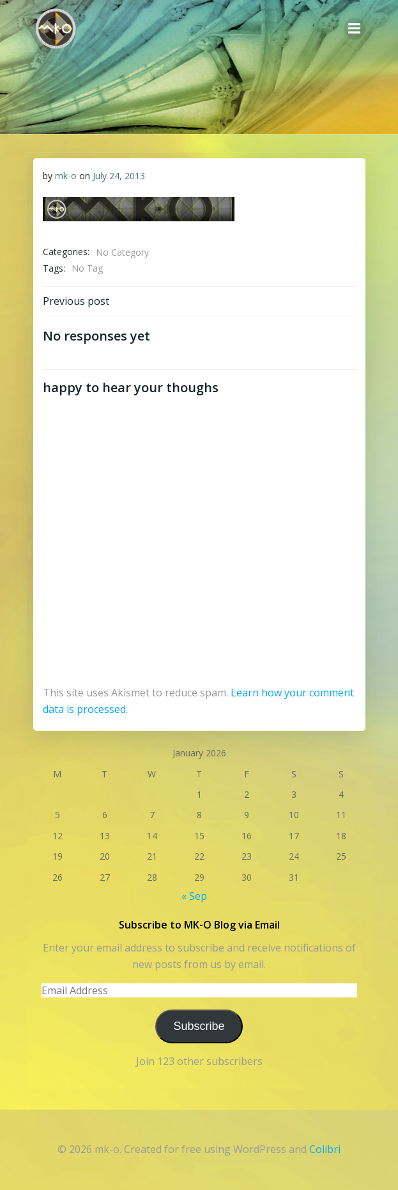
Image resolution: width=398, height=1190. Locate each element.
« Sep (194, 896)
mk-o (66, 176)
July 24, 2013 (119, 176)
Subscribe (198, 1026)
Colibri (325, 1149)
